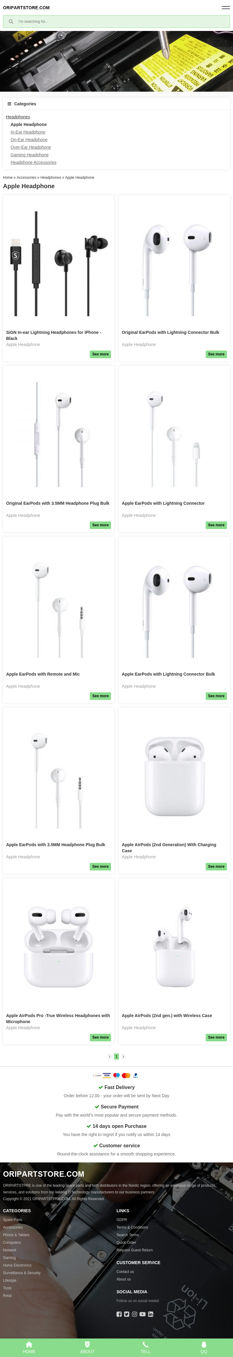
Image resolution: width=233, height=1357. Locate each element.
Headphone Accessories (33, 162)
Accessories (26, 177)
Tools (7, 1288)
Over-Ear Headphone (31, 147)
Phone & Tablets (16, 1235)
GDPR (121, 1220)
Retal (7, 1296)
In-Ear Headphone (28, 132)
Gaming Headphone (30, 154)
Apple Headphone (29, 124)
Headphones (18, 116)
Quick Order (126, 1242)
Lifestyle (9, 1280)
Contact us (125, 1272)
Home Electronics (17, 1265)
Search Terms (127, 1235)
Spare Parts (12, 1220)
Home (8, 177)
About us (123, 1279)
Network (9, 1250)
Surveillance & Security (21, 1273)
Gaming (9, 1258)
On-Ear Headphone (29, 139)
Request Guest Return (134, 1250)
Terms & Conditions (132, 1227)
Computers (12, 1242)
